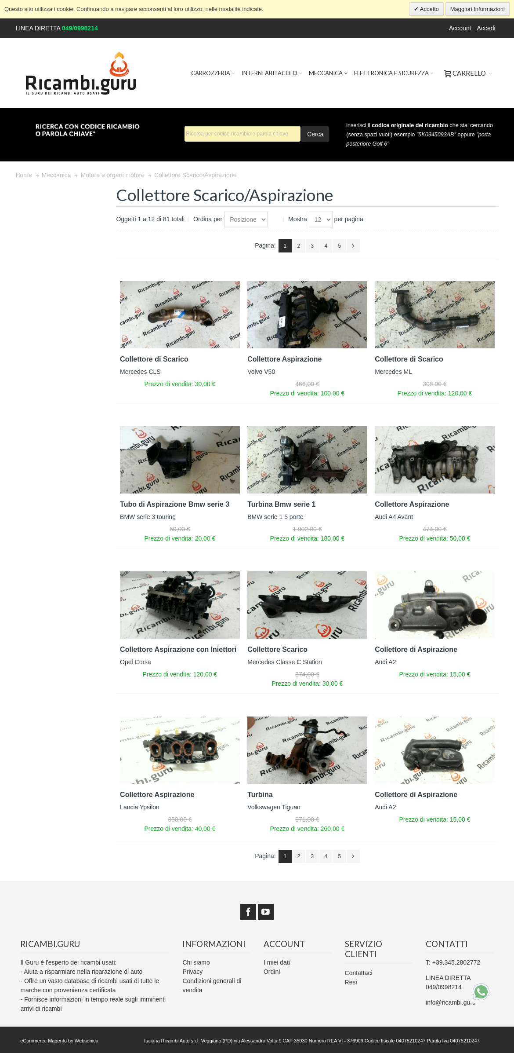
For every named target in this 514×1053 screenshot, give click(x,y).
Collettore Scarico (277, 649)
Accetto (429, 9)
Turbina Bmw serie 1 (281, 504)
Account (460, 28)
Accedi (486, 28)
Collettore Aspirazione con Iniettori (178, 649)
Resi (351, 982)
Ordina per (207, 219)
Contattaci (359, 972)
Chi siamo (196, 962)
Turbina (259, 794)
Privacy (192, 971)
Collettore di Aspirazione (416, 649)
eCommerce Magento (43, 1040)
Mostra (297, 219)
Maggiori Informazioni (477, 9)
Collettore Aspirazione (284, 359)
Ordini (272, 971)
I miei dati (277, 962)
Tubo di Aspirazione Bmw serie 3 (174, 504)
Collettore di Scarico (154, 359)
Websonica (86, 1040)
